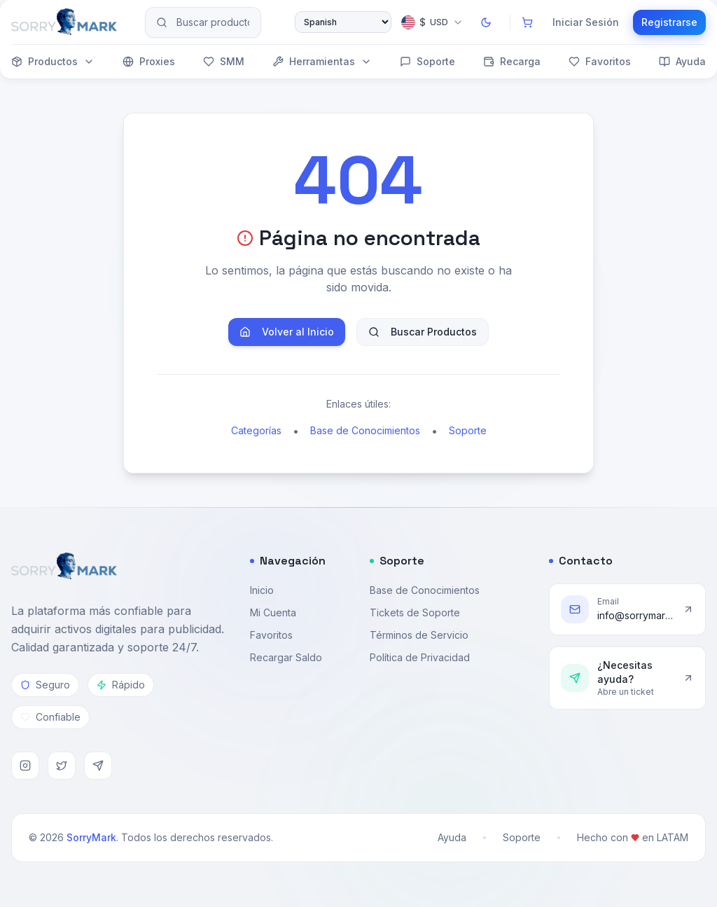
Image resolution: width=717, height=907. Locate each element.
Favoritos (600, 61)
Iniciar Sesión (585, 22)
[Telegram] (98, 766)
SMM (223, 61)
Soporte (427, 61)
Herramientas (322, 61)
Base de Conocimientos (365, 430)
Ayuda (682, 61)
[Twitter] (62, 766)
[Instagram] (25, 766)
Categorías (256, 430)
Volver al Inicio (286, 332)
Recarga (512, 61)
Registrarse (669, 22)
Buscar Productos (422, 332)
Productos (53, 61)
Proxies (149, 61)
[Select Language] (343, 22)
